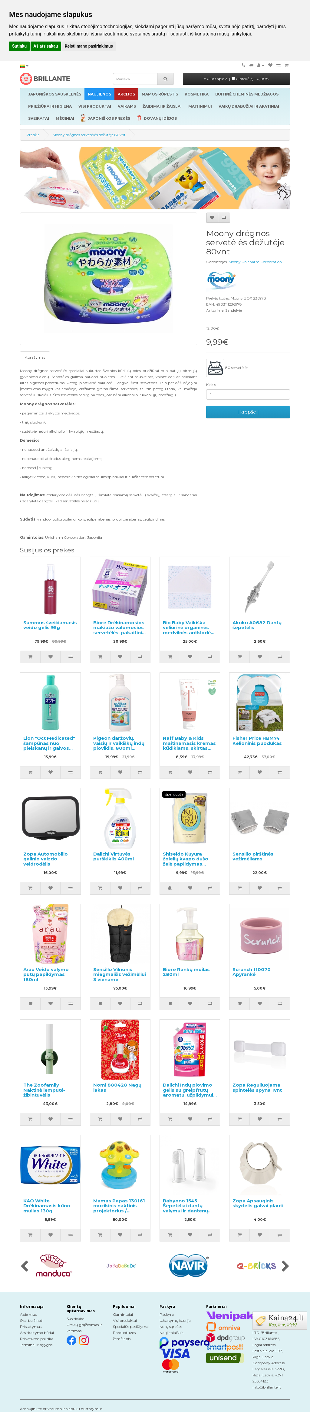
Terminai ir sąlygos (36, 1344)
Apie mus (28, 1314)
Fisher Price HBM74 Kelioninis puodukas (257, 740)
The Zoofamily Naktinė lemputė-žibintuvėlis (44, 1090)
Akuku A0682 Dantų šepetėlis (257, 625)
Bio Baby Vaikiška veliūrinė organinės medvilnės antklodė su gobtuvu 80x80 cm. (187, 632)
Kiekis (211, 384)
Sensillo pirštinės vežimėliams (252, 856)
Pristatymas (30, 1326)
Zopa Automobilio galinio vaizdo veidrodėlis (45, 859)
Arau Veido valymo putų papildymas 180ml (46, 974)
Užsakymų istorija (175, 1320)
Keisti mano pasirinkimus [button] (89, 46)
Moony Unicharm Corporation (255, 262)
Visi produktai (125, 1320)
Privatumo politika (36, 1338)
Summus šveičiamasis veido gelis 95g (50, 625)
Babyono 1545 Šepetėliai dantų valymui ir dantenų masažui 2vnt (185, 1208)
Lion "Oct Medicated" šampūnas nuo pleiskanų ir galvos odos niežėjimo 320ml (50, 745)
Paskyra (167, 1314)
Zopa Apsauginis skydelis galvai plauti (257, 1203)
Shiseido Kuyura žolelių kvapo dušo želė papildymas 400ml (185, 861)
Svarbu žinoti (31, 1320)
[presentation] (24, 1267)
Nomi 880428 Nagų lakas (117, 1087)
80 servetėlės (227, 368)
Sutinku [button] (19, 46)
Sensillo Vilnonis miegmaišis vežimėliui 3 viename (119, 974)
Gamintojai (123, 1314)
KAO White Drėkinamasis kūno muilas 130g (46, 1206)
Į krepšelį (248, 412)
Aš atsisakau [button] (46, 46)
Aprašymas (35, 357)
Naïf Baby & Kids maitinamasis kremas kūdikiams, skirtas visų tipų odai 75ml (189, 745)
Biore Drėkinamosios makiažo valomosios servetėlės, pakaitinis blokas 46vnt (119, 630)
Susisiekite (75, 1318)
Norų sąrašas (171, 1326)
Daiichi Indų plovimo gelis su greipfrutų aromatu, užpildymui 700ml (188, 1092)
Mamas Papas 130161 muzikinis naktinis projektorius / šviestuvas (119, 1208)
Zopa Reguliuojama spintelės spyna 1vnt (257, 1087)
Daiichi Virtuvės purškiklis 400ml (113, 856)
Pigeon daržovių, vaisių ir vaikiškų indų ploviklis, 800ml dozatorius (118, 745)
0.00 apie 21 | (236, 78)
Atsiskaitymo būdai (37, 1332)
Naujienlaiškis (171, 1332)
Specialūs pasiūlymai (131, 1326)
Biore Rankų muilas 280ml (186, 972)
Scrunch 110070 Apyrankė (251, 972)
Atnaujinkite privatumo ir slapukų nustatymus (61, 1408)
